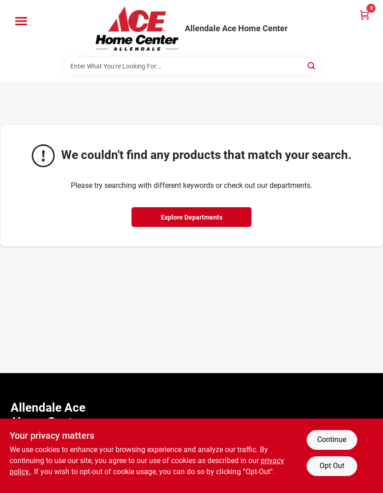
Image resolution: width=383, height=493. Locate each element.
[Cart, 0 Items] (364, 15)
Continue (331, 439)
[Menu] (21, 21)
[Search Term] (191, 66)
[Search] (312, 65)
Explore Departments (192, 217)
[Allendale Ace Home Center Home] (137, 28)
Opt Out (332, 465)
